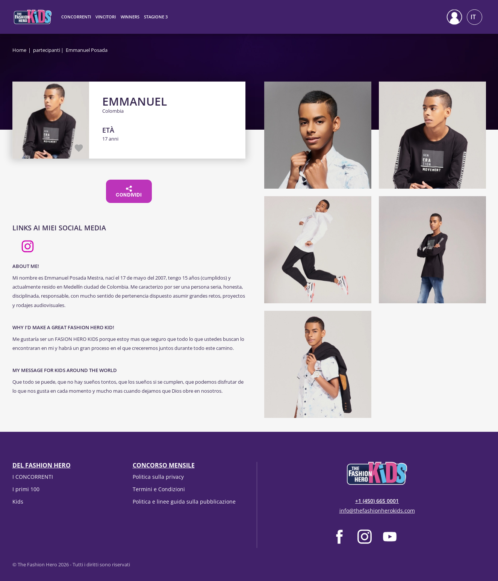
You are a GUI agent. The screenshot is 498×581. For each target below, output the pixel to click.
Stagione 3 (156, 17)
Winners (130, 17)
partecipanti (46, 50)
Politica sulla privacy (158, 476)
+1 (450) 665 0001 (377, 500)
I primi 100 (25, 489)
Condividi (128, 192)
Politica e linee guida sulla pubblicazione (184, 501)
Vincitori (105, 17)
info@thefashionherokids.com (377, 510)
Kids (17, 501)
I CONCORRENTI (32, 476)
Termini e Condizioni (159, 489)
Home (19, 50)
